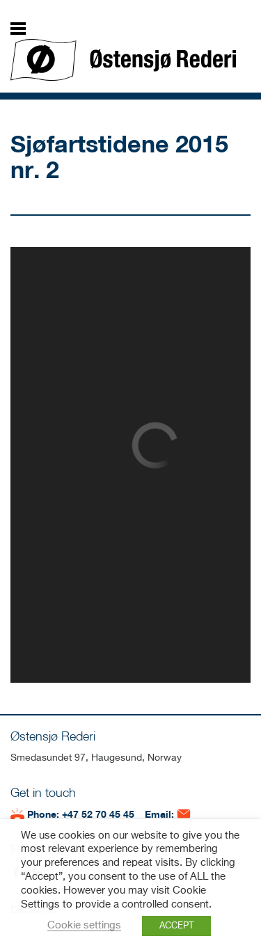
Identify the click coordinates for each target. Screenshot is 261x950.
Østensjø (123, 60)
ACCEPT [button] (176, 926)
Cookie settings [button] (84, 926)
